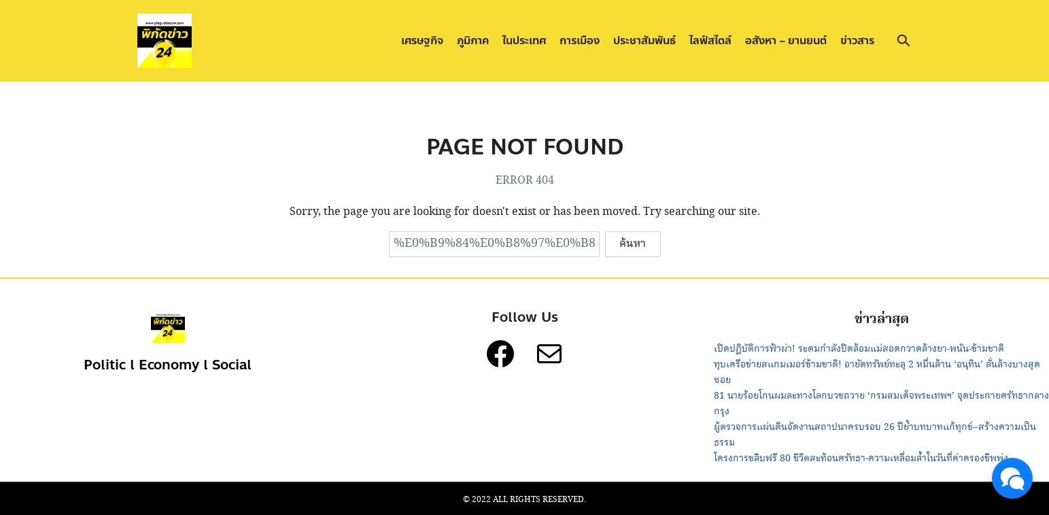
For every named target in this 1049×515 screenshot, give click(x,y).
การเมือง (580, 40)
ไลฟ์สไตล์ (710, 40)
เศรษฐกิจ (422, 40)
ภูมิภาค (473, 40)
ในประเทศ (524, 40)
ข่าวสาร (857, 40)
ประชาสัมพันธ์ (644, 40)
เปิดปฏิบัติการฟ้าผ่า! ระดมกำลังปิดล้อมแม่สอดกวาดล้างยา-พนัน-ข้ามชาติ (859, 349)
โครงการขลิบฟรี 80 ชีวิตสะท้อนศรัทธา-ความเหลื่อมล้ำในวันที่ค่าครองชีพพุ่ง (861, 458)
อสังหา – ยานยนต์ (786, 40)
